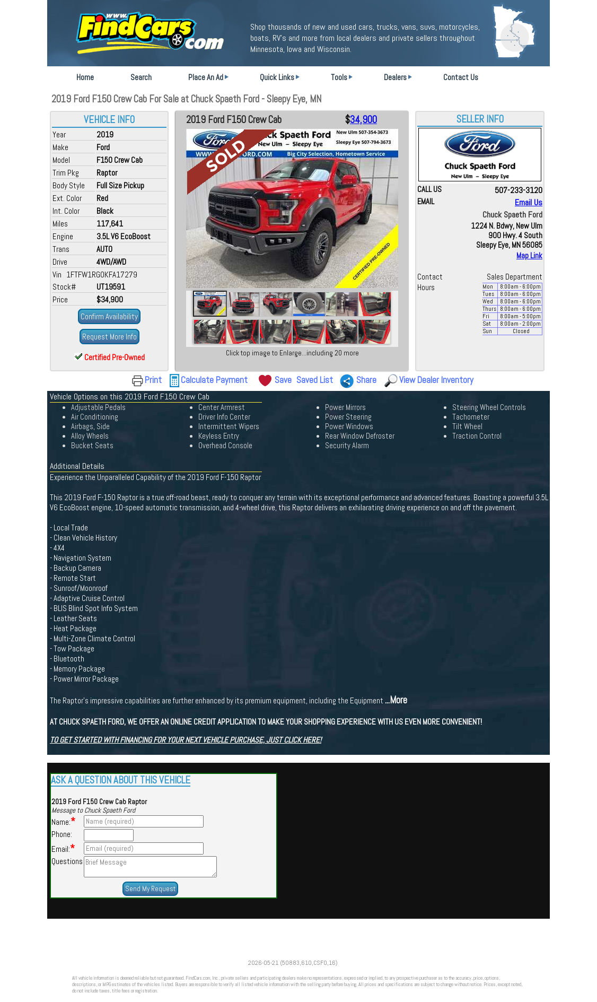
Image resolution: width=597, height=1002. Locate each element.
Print (153, 380)
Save (283, 380)
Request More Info (109, 337)
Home (85, 77)
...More (396, 700)
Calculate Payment (214, 380)
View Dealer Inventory (436, 380)
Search (141, 77)
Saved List (314, 380)
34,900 (363, 120)
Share (366, 380)
